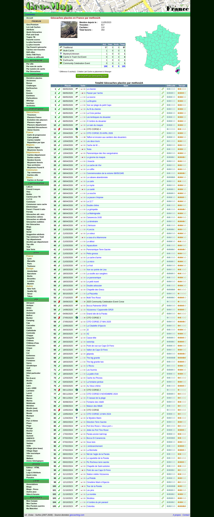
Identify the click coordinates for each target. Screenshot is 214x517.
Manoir (29, 396)
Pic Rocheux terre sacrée (98, 462)
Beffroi (29, 315)
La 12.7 (90, 201)
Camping (30, 320)
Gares (29, 363)
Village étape (32, 451)
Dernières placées (34, 78)
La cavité (91, 189)
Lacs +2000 (31, 388)
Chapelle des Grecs (95, 290)
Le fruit (90, 265)
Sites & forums (32, 494)
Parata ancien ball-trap (97, 434)
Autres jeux (31, 492)
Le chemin (91, 89)
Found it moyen (33, 189)
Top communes (34, 172)
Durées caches (33, 157)
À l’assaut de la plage (96, 398)
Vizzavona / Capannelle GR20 (100, 310)
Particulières (31, 98)
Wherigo (30, 101)
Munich (30, 284)
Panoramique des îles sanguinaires (102, 153)
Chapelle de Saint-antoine (98, 466)
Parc (28, 418)
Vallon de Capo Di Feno (97, 350)
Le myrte (90, 185)
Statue (29, 433)
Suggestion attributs (35, 234)
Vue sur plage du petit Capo (99, 105)
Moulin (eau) (31, 408)
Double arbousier (94, 285)
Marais (29, 398)
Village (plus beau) (34, 448)
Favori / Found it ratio (35, 209)
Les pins (90, 490)
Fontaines (30, 361)
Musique (30, 416)
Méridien (30, 406)
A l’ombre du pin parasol (97, 502)
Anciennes (31, 81)
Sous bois (91, 442)
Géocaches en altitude (36, 219)
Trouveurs (31, 115)
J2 (88, 330)
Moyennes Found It (35, 167)
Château (30, 340)
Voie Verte (30, 249)
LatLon (29, 187)
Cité (28, 351)
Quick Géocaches (34, 32)
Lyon (29, 259)
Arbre (28, 308)
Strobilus (90, 498)
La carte (90, 181)
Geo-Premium (32, 25)
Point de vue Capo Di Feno (99, 470)
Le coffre (90, 169)
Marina (29, 401)
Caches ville (32, 175)
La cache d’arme (94, 257)
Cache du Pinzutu (94, 378)
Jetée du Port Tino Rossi (98, 430)
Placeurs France (34, 117)
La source (91, 97)
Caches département (36, 155)
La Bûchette (92, 450)
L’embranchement (94, 446)
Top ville (30, 244)
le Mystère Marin (94, 418)
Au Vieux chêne (94, 386)
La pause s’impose (95, 197)
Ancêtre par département (37, 242)
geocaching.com (77, 515)
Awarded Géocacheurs (37, 127)
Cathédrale (31, 330)
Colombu (91, 506)
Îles (27, 376)
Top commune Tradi (35, 237)
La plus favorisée (33, 42)
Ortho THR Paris (33, 55)
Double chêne (93, 205)
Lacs (28, 386)
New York (31, 289)
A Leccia (90, 229)
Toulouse (31, 266)
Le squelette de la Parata (98, 458)
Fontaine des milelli (95, 402)
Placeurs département (36, 125)
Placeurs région (34, 122)
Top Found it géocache (36, 47)
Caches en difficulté (35, 57)
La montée (91, 494)
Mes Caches (31, 503)
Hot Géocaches (33, 224)
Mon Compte (32, 501)
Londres (30, 281)
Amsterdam (32, 271)
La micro (90, 261)
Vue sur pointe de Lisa (96, 269)
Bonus (29, 83)
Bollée (29, 194)
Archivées (30, 106)
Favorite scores (33, 40)
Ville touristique (33, 453)
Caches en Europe (35, 180)
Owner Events (33, 130)
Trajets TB (30, 37)
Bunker (29, 318)
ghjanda (90, 354)
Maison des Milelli (94, 406)
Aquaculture (92, 245)
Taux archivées (33, 165)
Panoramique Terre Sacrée (99, 249)
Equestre (30, 358)
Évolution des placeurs (37, 120)
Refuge (29, 428)
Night (28, 229)
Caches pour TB (33, 197)
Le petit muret (93, 281)
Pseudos (30, 478)
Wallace (29, 458)
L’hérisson (91, 225)
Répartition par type (36, 142)
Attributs (30, 30)
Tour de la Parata (94, 486)
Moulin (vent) (32, 411)
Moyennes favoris (35, 150)
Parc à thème (32, 421)
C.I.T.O (29, 199)
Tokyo (30, 296)
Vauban (29, 443)
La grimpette (92, 209)
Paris (29, 264)
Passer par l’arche (95, 93)
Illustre (29, 381)
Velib (28, 446)
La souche (91, 193)
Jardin (29, 383)
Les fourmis (92, 370)
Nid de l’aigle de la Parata (98, 454)
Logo (28, 470)
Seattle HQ (32, 291)
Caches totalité (33, 140)
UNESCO (30, 438)
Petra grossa (92, 253)
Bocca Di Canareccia (96, 438)
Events (29, 93)
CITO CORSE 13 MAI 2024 (99, 414)
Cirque (29, 348)
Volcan (29, 456)
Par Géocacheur (33, 71)
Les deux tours (93, 141)
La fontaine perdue (95, 382)
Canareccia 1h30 (94, 217)
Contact (186, 515)
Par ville (29, 64)
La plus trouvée (33, 45)
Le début (90, 241)
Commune (30, 202)
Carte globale (33, 137)
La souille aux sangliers (97, 273)
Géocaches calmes (34, 217)
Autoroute (30, 313)
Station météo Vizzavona (98, 474)
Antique (29, 305)
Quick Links (31, 475)
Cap (28, 323)
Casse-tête (91, 338)
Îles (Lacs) (30, 378)
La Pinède (91, 478)
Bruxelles (31, 279)
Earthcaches (31, 88)
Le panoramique (94, 277)
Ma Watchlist (32, 508)
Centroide (30, 333)
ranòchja (90, 342)
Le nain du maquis (95, 125)
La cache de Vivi (94, 165)
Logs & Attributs (33, 473)
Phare (29, 423)
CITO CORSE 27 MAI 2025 (99, 322)
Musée (29, 413)
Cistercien (30, 345)
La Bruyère (91, 101)
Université (30, 441)
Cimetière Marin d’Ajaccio (98, 482)
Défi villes (30, 52)
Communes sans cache (36, 204)
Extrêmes (30, 96)
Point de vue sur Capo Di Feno (100, 346)
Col (27, 353)
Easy (28, 91)
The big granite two (95, 362)
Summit (29, 436)
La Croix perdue (94, 113)
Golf (28, 368)
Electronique (32, 207)
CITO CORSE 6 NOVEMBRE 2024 (102, 394)
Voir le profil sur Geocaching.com (92, 76)
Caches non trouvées (35, 50)
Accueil (29, 18)
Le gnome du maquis (96, 157)
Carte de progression (36, 135)
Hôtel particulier (33, 373)
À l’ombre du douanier (96, 121)
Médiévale (30, 403)
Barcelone (31, 274)
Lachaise (30, 391)
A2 (88, 334)
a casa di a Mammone (96, 237)
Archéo (29, 310)
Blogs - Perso (32, 489)
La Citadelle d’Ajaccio (96, 326)
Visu (28, 192)
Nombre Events (34, 160)
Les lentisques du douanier (99, 117)
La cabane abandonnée (97, 177)
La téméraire (92, 221)
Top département (33, 239)
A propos (177, 515)
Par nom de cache (34, 66)
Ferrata (29, 212)
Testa (89, 149)
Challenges (31, 86)
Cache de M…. (93, 145)
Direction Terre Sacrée (96, 422)
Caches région (33, 147)
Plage (28, 426)
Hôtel (28, 371)
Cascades (30, 325)
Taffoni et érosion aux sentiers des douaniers (106, 137)
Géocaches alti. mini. (35, 214)
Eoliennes (30, 356)
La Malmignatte (93, 213)
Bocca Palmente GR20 (97, 306)
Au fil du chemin (94, 109)
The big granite (93, 358)
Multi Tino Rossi (94, 298)
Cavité (29, 328)
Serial (28, 232)
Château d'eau (32, 343)
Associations (32, 484)
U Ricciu (90, 366)
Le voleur (91, 233)
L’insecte (90, 161)
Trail (28, 247)
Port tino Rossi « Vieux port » (100, 426)
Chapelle (30, 338)
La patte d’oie (93, 374)
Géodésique (31, 366)
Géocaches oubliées (35, 222)
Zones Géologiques (34, 461)
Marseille (31, 261)
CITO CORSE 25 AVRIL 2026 (100, 133)
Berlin (29, 276)
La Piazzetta (92, 294)
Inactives (30, 103)
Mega (28, 227)
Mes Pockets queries (35, 506)
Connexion (30, 14)
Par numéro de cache (35, 69)
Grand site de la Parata (97, 314)
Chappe (29, 335)
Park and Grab (32, 35)
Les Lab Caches (33, 27)
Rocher (29, 431)
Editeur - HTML (32, 468)
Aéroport (30, 303)
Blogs (29, 487)
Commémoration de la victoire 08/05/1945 (105, 173)
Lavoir (29, 393)
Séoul (29, 294)
